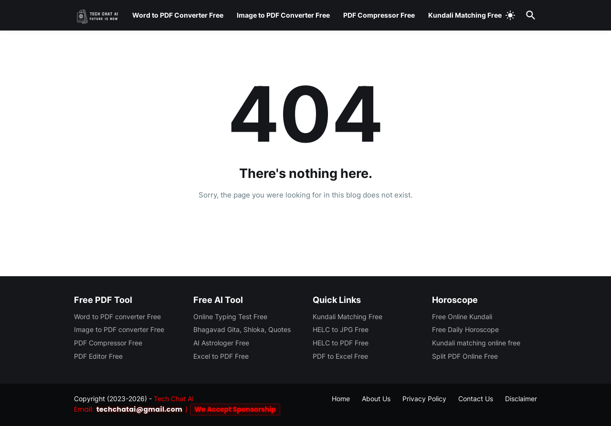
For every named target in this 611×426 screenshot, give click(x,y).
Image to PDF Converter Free (283, 15)
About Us (376, 399)
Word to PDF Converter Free (177, 15)
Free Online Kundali (462, 316)
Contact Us (475, 399)
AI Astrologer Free (221, 343)
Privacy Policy (424, 399)
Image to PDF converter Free (119, 329)
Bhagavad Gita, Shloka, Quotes (242, 329)
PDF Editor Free (98, 356)
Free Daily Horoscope (465, 329)
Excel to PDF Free (221, 356)
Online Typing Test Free (230, 316)
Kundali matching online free (476, 343)
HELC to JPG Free (341, 329)
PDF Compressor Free (379, 15)
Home (305, 222)
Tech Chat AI (174, 399)
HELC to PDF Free (341, 343)
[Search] (529, 15)
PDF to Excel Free (340, 356)
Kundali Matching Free (465, 15)
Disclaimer (521, 399)
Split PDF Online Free (465, 356)
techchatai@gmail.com (139, 409)
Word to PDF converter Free (117, 316)
